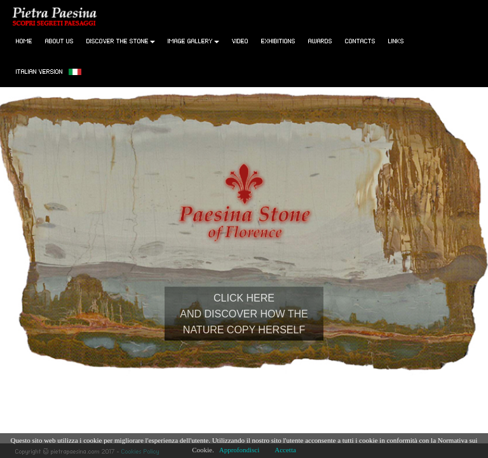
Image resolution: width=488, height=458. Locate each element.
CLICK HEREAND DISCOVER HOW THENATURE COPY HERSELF (244, 313)
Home (24, 40)
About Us (59, 40)
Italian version (48, 71)
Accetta (285, 450)
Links (396, 40)
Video (240, 40)
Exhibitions (278, 40)
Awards (320, 40)
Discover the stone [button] (120, 40)
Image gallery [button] (193, 40)
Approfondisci (239, 450)
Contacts (360, 40)
